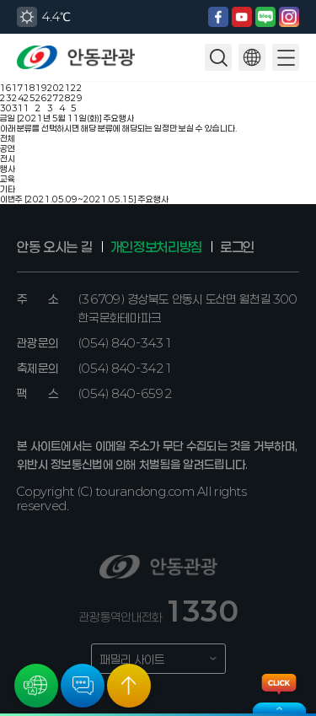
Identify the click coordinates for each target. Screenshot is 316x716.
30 (6, 108)
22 (77, 88)
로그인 (237, 247)
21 (65, 88)
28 (65, 98)
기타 (7, 189)
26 (41, 98)
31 (18, 108)
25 (29, 98)
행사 (7, 169)
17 (18, 88)
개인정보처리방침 (156, 247)
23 (6, 98)
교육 (7, 179)
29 (77, 98)
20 (53, 88)
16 (6, 88)
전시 (7, 158)
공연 (7, 148)
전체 (7, 138)
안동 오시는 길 (54, 247)
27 (53, 98)
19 (41, 88)
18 (29, 88)
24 (18, 98)
